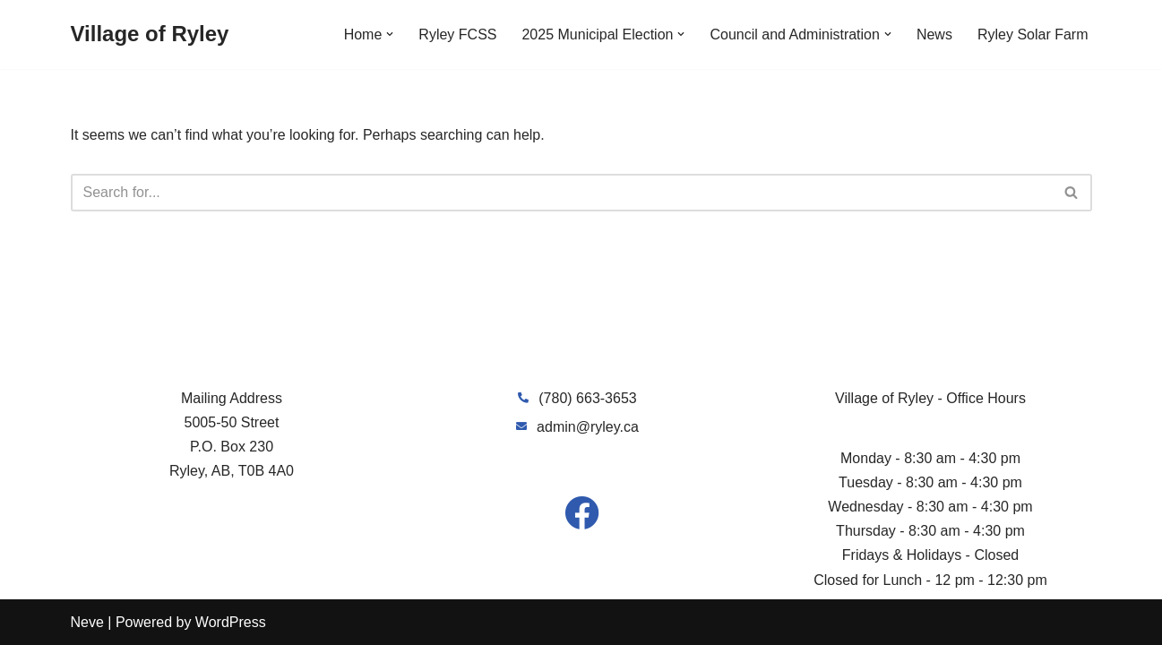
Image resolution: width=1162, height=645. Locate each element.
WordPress (230, 622)
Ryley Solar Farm (1033, 34)
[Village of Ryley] (150, 34)
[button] (389, 34)
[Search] (561, 192)
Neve (87, 622)
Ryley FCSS (457, 34)
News (934, 34)
